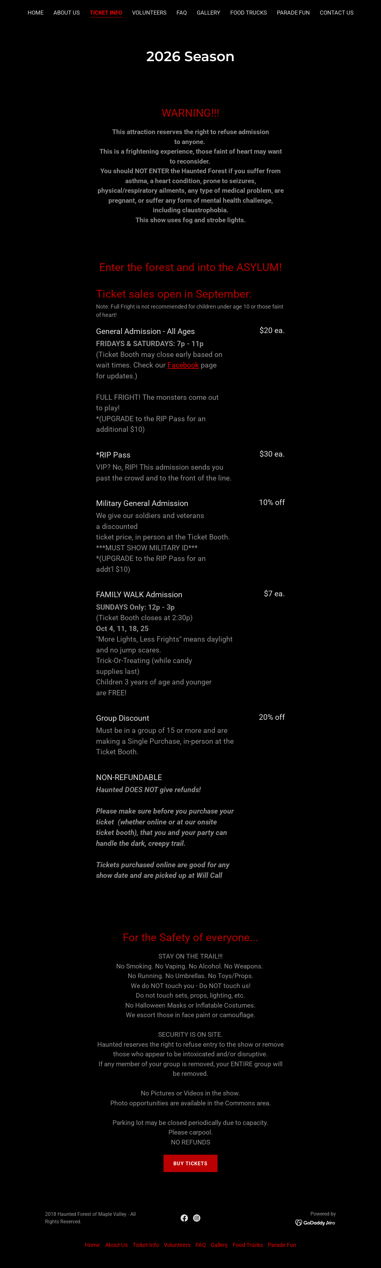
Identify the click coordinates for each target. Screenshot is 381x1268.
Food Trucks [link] (248, 12)
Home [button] (92, 1245)
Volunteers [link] (149, 12)
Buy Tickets (190, 1163)
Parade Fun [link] (293, 12)
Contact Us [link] (337, 12)
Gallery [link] (208, 12)
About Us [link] (66, 12)
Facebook (183, 365)
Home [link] (36, 12)
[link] (184, 1218)
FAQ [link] (182, 12)
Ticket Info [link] (106, 12)
